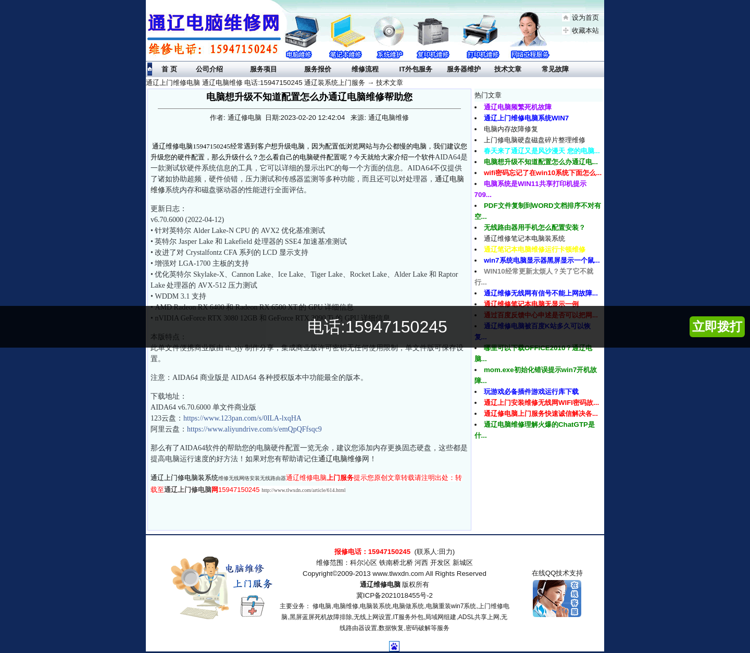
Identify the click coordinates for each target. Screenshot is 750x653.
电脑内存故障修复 (511, 129)
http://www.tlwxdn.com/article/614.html (303, 490)
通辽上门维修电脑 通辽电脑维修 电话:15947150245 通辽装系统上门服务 (255, 83)
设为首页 (585, 17)
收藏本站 (585, 30)
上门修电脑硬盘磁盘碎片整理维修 (534, 140)
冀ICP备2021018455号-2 (394, 595)
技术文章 (389, 83)
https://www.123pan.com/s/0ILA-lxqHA (242, 418)
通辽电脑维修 (340, 459)
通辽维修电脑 (380, 584)
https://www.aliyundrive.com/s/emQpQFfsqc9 (254, 429)
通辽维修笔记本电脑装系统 (524, 238)
